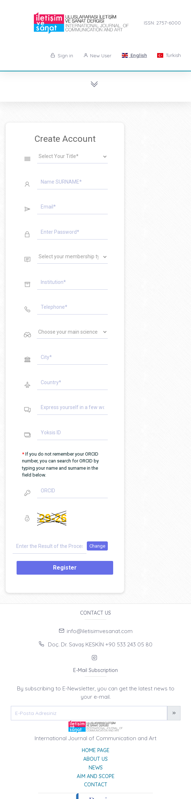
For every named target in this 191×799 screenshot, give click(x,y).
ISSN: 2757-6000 (162, 23)
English (134, 55)
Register (65, 567)
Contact (95, 784)
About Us (95, 759)
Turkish (169, 55)
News (96, 767)
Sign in (61, 55)
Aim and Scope (96, 776)
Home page (96, 750)
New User (97, 55)
